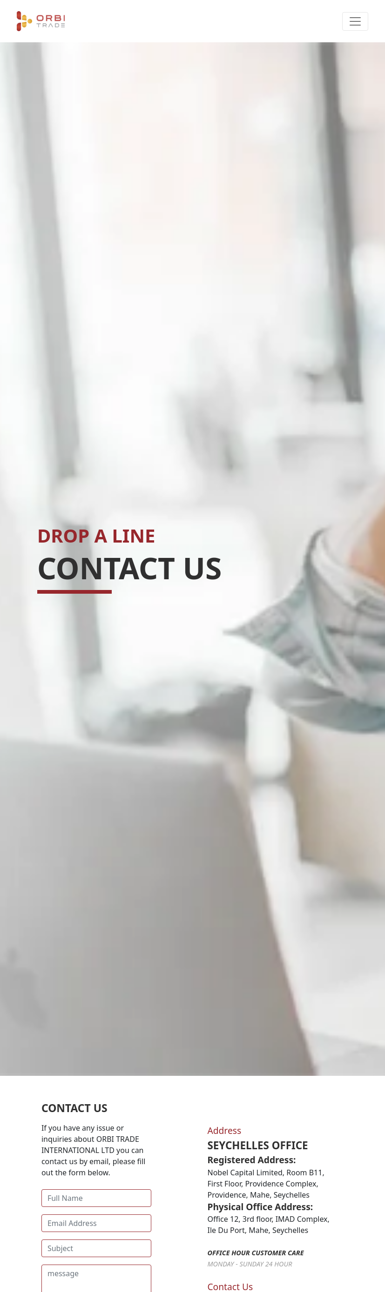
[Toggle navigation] (355, 21)
